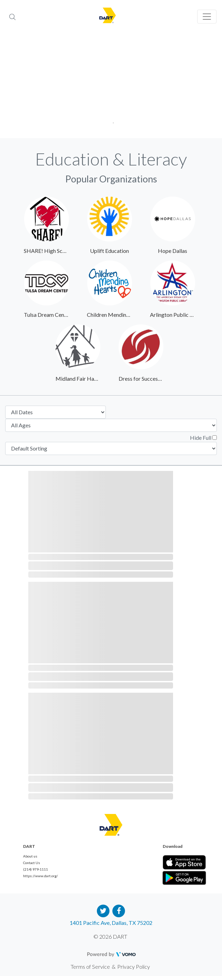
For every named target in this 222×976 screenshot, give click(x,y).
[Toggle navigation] (206, 16)
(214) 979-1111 (35, 869)
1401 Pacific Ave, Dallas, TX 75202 (111, 922)
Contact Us (31, 863)
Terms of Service (90, 966)
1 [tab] (111, 121)
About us (30, 856)
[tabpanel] (111, 86)
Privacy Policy (133, 966)
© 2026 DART (110, 936)
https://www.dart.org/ (40, 876)
